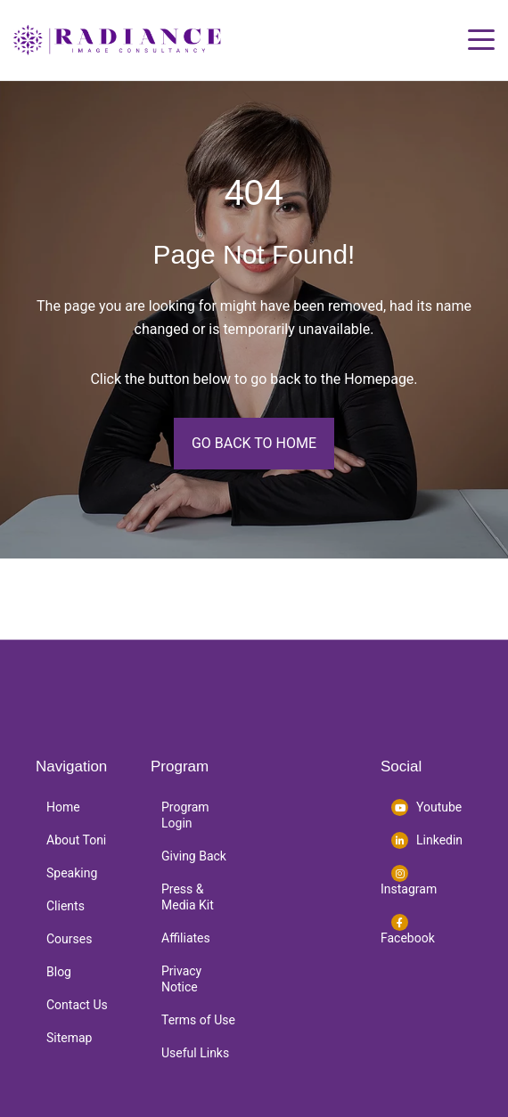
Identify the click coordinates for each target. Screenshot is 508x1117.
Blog (58, 972)
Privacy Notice (181, 979)
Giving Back (193, 856)
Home (63, 807)
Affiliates (185, 938)
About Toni (76, 840)
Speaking (71, 873)
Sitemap (69, 1038)
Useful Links (195, 1053)
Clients (65, 906)
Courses (69, 939)
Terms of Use (198, 1020)
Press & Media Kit (187, 897)
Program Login (185, 815)
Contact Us (77, 1005)
